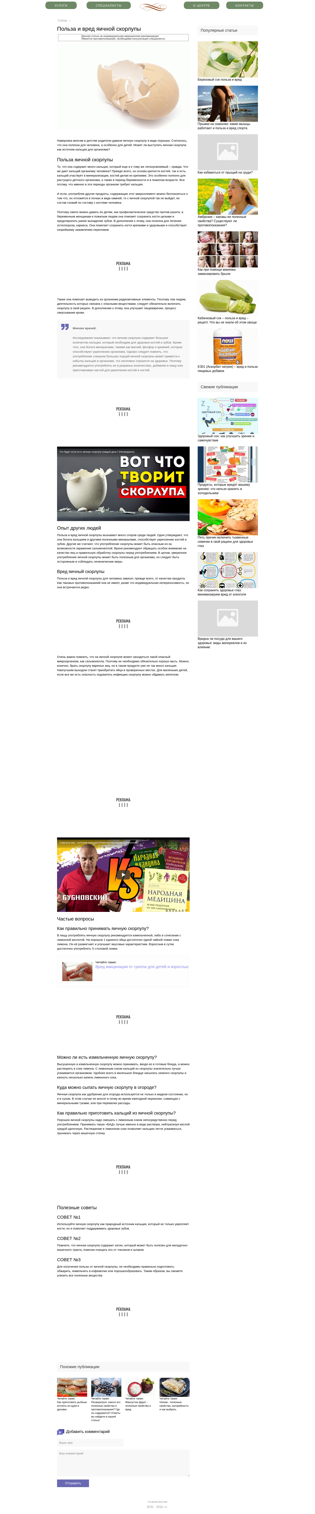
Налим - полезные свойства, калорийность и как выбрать (174, 1406)
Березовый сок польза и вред (220, 79)
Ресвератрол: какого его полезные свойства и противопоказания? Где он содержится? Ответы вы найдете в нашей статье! (105, 1411)
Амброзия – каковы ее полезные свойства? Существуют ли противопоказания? (222, 221)
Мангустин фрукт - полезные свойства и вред (138, 1406)
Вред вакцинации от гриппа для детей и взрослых (141, 966)
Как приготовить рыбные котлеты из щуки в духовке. (72, 1406)
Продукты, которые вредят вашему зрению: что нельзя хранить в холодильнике (224, 489)
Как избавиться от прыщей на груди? (225, 172)
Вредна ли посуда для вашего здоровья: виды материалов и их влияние (222, 643)
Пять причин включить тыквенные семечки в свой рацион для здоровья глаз (225, 542)
